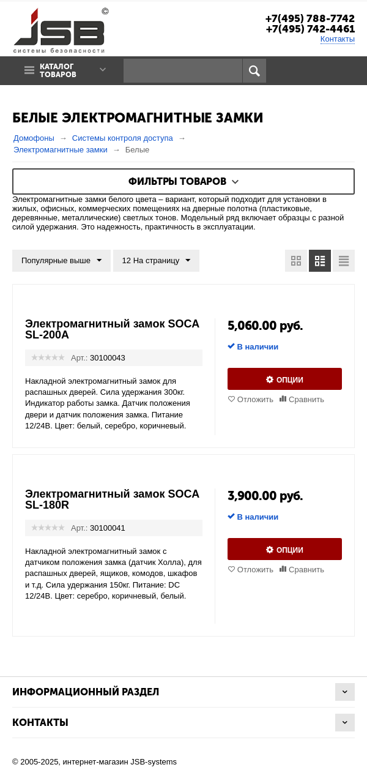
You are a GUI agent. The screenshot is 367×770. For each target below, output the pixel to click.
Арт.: (79, 357)
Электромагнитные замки (60, 149)
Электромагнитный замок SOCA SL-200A (112, 329)
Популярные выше (61, 261)
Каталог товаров (58, 70)
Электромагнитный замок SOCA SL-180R (112, 499)
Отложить (255, 399)
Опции (289, 380)
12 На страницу (156, 261)
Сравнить (306, 399)
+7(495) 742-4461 (310, 29)
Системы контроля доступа (122, 138)
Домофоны (33, 138)
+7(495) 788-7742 (310, 18)
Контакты (338, 38)
